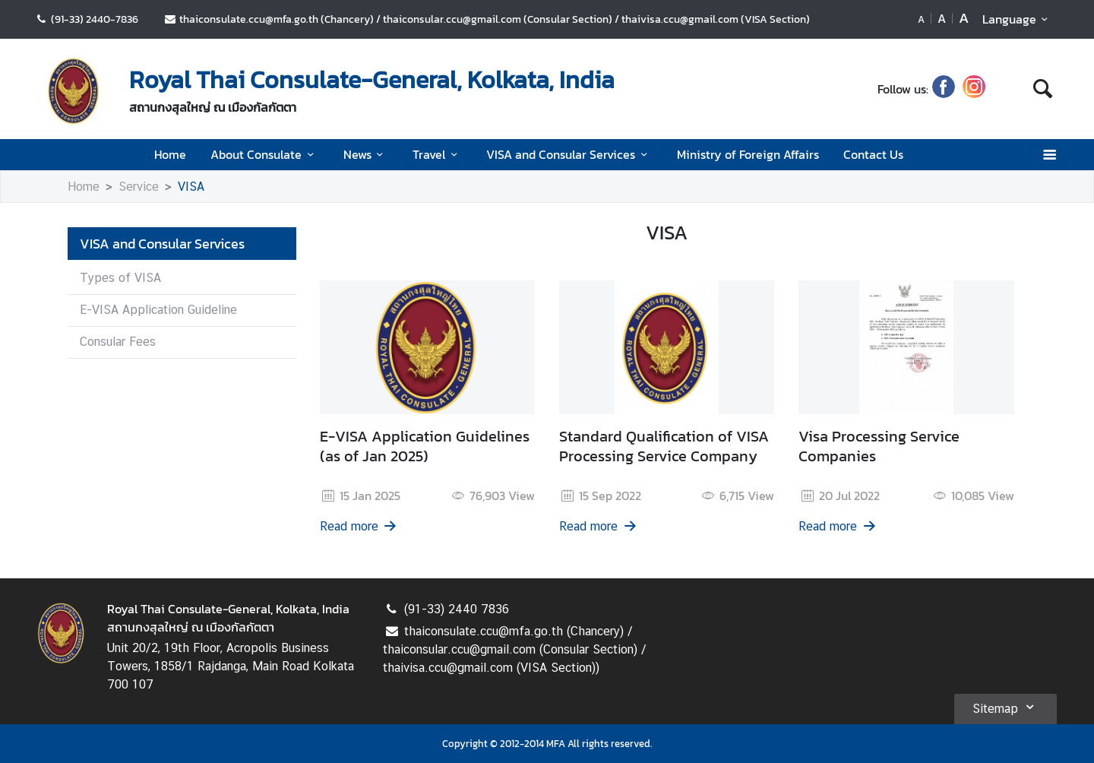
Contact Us (873, 154)
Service (139, 186)
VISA (191, 186)
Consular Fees (118, 341)
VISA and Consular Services (569, 154)
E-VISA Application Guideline (158, 309)
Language (1017, 19)
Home (170, 154)
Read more (359, 526)
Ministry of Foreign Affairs (748, 154)
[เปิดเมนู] (1048, 154)
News (365, 154)
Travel (437, 154)
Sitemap (1005, 707)
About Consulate (264, 154)
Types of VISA (120, 278)
